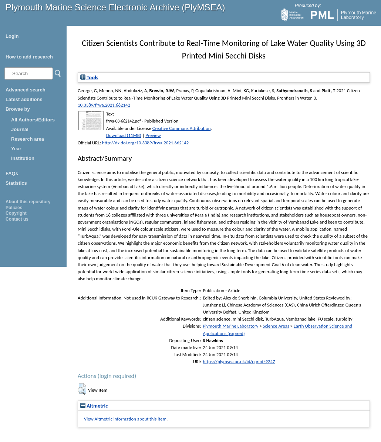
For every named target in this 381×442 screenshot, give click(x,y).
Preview (153, 135)
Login (12, 36)
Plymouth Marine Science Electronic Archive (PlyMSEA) (115, 7)
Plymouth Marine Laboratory (230, 326)
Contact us (17, 219)
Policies (14, 207)
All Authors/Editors (33, 120)
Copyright (16, 213)
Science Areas (276, 326)
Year (16, 148)
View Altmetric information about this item (125, 419)
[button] (82, 389)
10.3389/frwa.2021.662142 (104, 105)
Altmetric (94, 405)
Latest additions (24, 99)
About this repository (28, 201)
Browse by (18, 109)
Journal (19, 129)
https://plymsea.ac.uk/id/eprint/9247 (239, 361)
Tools (89, 77)
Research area (27, 139)
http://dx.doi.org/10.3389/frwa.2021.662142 (145, 142)
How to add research (29, 57)
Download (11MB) (123, 135)
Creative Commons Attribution (181, 128)
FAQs (12, 173)
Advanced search (25, 90)
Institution (22, 158)
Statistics (16, 183)
